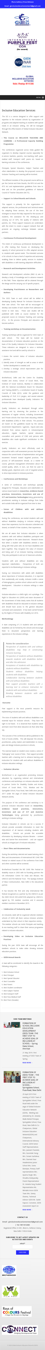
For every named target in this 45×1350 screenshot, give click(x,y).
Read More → (28, 1063)
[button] (38, 97)
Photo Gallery (17, 2)
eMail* (22, 1246)
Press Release (28, 2)
